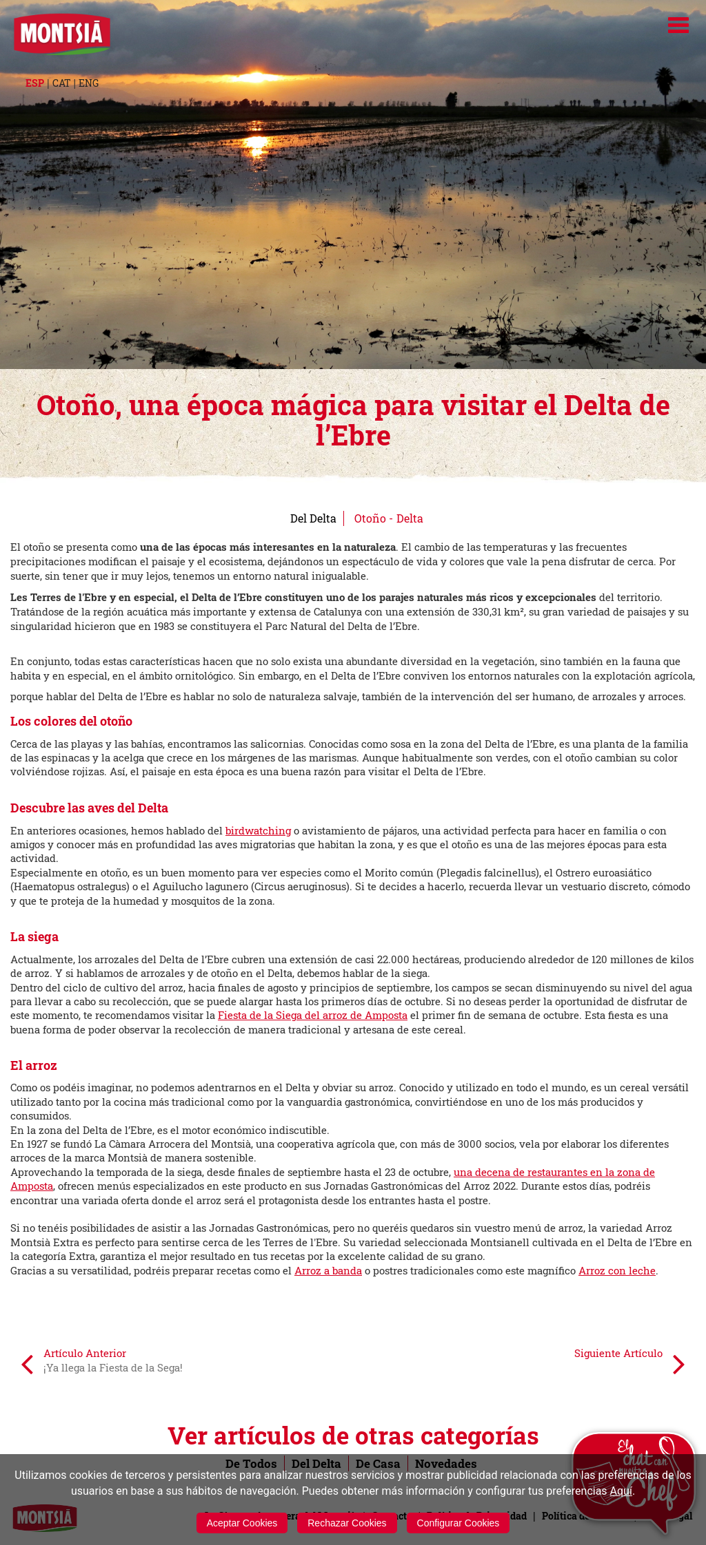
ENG (89, 83)
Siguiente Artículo (629, 1363)
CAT (61, 83)
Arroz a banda (328, 1270)
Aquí (621, 1490)
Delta (409, 518)
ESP (35, 83)
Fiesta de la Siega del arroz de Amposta (312, 1015)
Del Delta (313, 518)
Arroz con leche (617, 1270)
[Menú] (678, 25)
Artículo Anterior (102, 1363)
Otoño (370, 518)
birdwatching (258, 830)
